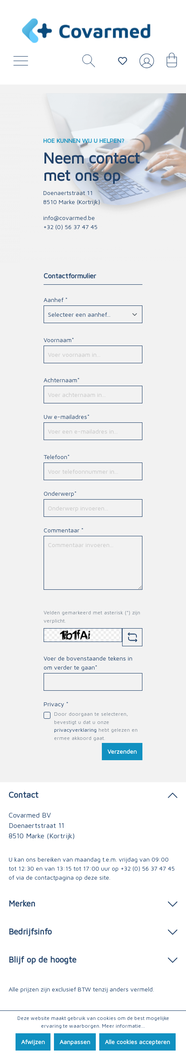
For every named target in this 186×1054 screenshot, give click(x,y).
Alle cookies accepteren (137, 1041)
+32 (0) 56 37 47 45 (147, 868)
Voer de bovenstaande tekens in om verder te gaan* (88, 662)
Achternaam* (62, 380)
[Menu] (23, 63)
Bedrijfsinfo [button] (93, 930)
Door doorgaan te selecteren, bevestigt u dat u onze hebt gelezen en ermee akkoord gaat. (96, 726)
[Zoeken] (85, 63)
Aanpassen (75, 1041)
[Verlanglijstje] (122, 61)
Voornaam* (59, 339)
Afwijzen (33, 1041)
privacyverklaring (75, 730)
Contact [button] (93, 794)
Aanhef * (56, 299)
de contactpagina (50, 877)
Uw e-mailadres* (67, 416)
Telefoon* (57, 456)
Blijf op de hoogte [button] (93, 958)
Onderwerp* (60, 493)
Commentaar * (64, 530)
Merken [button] (93, 902)
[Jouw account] (145, 64)
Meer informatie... (123, 1026)
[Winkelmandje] (167, 63)
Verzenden (122, 751)
